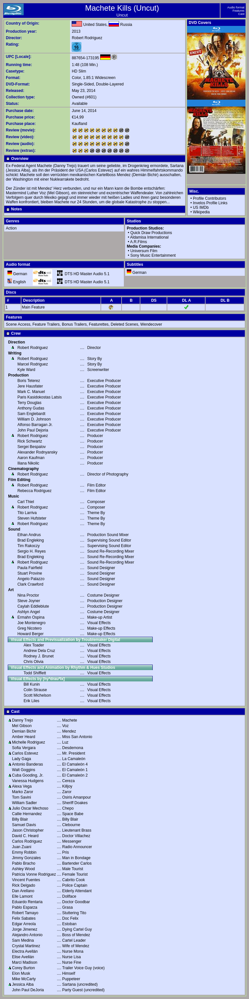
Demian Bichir (24, 731)
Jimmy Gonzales (26, 858)
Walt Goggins (23, 770)
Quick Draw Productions (151, 232)
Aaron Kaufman (31, 457)
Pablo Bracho (23, 863)
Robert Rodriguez (87, 38)
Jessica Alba (23, 984)
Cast (241, 14)
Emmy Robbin (24, 852)
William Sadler (24, 803)
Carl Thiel (26, 502)
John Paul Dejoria (33, 430)
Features (238, 10)
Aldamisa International (149, 237)
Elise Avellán (23, 957)
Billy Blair (20, 819)
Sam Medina (23, 940)
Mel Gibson (22, 726)
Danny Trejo (22, 720)
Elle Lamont (22, 896)
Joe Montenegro (32, 623)
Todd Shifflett (35, 673)
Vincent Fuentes (26, 880)
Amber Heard (23, 737)
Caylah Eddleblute (33, 606)
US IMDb (201, 207)
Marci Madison (24, 962)
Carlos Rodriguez (27, 841)
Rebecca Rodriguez (35, 490)
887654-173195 (85, 58)
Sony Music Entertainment (153, 255)
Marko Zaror (22, 792)
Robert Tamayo (25, 913)
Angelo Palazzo (31, 579)
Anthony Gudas (31, 408)
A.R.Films (138, 242)
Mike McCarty (24, 979)
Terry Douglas (30, 402)
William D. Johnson (34, 419)
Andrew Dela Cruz (39, 650)
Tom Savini (21, 797)
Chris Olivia (33, 661)
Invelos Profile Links (210, 203)
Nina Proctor (28, 595)
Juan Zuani (21, 847)
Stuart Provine (30, 573)
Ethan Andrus (29, 535)
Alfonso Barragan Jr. (35, 424)
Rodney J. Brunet (39, 656)
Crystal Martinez (26, 946)
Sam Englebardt (31, 413)
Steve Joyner (29, 601)
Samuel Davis (24, 825)
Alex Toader (34, 645)
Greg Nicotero (30, 628)
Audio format (235, 7)
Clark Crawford (30, 584)
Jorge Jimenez (24, 929)
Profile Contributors (209, 198)
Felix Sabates (24, 918)
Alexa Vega (22, 786)
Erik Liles (32, 701)
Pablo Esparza (24, 907)
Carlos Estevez (25, 753)
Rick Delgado (23, 885)
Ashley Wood (23, 869)
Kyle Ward (26, 369)
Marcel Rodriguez (33, 364)
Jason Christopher (27, 830)
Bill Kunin (32, 684)
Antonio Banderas (27, 764)
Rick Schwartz (30, 441)
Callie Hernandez (27, 814)
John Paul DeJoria (28, 990)
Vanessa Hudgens (27, 781)
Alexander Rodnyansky (37, 452)
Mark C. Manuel (31, 391)
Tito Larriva (27, 513)
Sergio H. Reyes (32, 551)
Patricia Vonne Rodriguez (34, 874)
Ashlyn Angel (29, 612)
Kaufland (79, 123)
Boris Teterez (29, 380)
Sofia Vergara (24, 748)
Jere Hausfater (30, 386)
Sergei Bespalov (32, 446)
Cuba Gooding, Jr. (27, 775)
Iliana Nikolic (28, 463)
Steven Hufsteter (32, 518)
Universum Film (143, 251)
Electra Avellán (25, 951)
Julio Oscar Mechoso (30, 808)
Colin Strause (35, 690)
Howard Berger (31, 634)
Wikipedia (201, 212)
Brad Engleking (31, 540)
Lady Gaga (21, 759)
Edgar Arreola (24, 924)
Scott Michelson (37, 695)
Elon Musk (21, 973)
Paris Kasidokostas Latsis (40, 397)
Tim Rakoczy (29, 546)
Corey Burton (23, 968)
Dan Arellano (23, 891)
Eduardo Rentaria (27, 902)
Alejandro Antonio (27, 935)
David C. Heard (25, 836)
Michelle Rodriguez (28, 742)
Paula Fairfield (30, 568)
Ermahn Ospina (31, 617)
